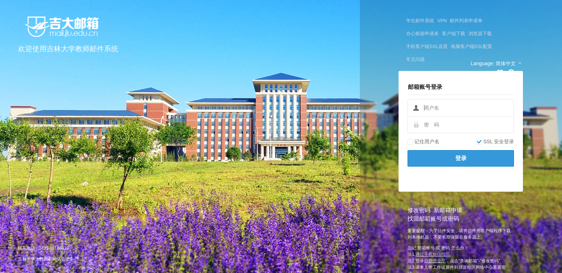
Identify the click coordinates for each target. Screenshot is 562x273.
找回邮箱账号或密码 (433, 219)
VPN (442, 20)
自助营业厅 (435, 260)
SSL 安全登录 (495, 141)
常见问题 (415, 59)
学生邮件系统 (420, 20)
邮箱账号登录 (425, 87)
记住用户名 (423, 141)
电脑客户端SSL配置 (471, 46)
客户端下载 (453, 33)
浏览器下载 (480, 33)
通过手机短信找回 (432, 254)
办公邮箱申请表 (422, 33)
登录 (461, 158)
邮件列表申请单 (466, 20)
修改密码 (419, 210)
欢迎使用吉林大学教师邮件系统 (68, 49)
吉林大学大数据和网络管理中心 (48, 259)
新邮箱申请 (448, 210)
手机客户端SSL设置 (427, 46)
